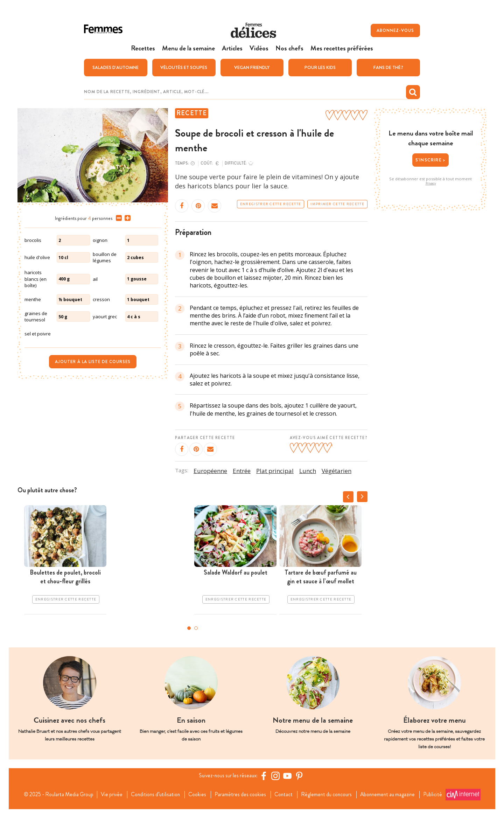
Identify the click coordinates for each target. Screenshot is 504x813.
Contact (285, 792)
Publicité (107, 800)
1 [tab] (189, 628)
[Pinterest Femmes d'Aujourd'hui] (300, 775)
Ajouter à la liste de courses (93, 362)
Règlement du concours (329, 792)
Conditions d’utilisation (154, 792)
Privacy (431, 183)
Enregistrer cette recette (270, 203)
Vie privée (109, 792)
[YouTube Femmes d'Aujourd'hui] (289, 775)
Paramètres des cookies (241, 792)
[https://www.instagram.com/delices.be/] (277, 775)
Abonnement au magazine (392, 792)
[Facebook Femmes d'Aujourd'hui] (265, 775)
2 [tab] (196, 628)
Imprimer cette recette (337, 203)
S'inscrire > (430, 159)
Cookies (197, 792)
